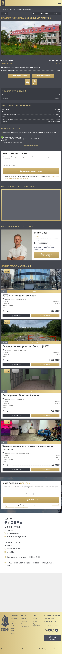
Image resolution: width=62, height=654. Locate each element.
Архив (13, 633)
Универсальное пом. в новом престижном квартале (28, 448)
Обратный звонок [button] (52, 638)
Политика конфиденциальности (8, 650)
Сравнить (17, 316)
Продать (35, 621)
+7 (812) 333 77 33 (51, 625)
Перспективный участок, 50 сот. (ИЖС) (26, 346)
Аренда (23, 618)
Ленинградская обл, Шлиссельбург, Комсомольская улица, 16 (21, 67)
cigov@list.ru (11, 552)
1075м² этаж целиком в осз (19, 295)
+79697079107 (42, 243)
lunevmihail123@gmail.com (16, 536)
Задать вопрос (31, 500)
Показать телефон (43, 76)
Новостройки (25, 626)
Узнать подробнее (45, 315)
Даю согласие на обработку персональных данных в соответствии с (32, 177)
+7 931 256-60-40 (13, 549)
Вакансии (14, 618)
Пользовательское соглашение (28, 650)
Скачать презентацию (19, 76)
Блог (12, 626)
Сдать (35, 618)
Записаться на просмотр (46, 255)
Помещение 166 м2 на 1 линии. (21, 395)
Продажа (24, 621)
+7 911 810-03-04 (13, 533)
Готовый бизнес (26, 624)
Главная (3, 9)
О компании (14, 615)
